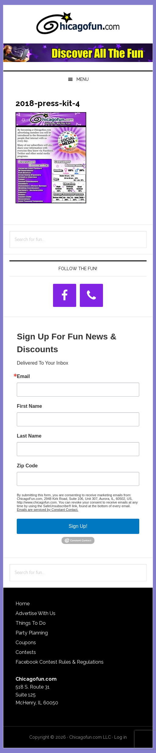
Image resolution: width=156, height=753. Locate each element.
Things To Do (31, 623)
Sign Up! (78, 526)
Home (23, 604)
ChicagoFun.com (78, 25)
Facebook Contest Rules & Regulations (60, 662)
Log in (120, 737)
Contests (26, 652)
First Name (29, 406)
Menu (82, 79)
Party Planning (32, 633)
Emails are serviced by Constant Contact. (47, 509)
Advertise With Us (35, 613)
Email (23, 376)
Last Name (29, 436)
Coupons (26, 642)
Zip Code (27, 465)
